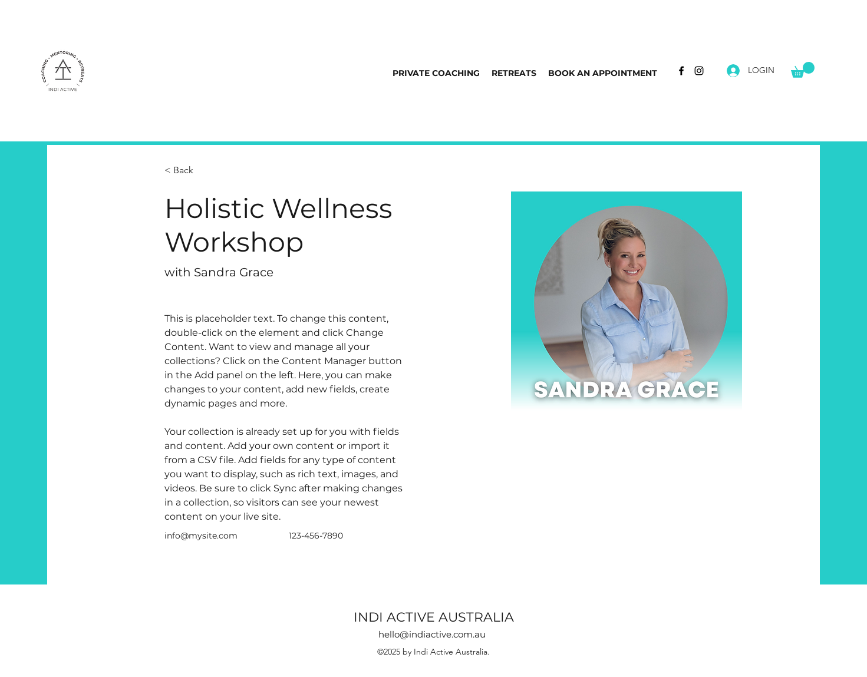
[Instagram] (699, 71)
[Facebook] (681, 71)
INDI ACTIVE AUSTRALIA (434, 617)
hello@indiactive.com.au (432, 634)
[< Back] (187, 170)
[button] (803, 70)
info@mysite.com (201, 535)
